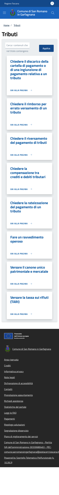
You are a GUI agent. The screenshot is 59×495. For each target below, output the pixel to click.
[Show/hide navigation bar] (4, 13)
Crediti (7, 365)
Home (6, 25)
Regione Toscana (11, 3)
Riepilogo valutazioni (14, 424)
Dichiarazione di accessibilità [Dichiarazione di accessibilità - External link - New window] (18, 383)
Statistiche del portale (15, 407)
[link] (21, 90)
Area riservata (11, 359)
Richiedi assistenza (13, 401)
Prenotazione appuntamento (18, 395)
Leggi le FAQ (10, 413)
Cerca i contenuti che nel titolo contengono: (17, 48)
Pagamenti (9, 419)
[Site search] (53, 13)
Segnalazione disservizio (16, 430)
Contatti (8, 389)
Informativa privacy (14, 371)
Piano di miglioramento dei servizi (21, 436)
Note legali (9, 377)
